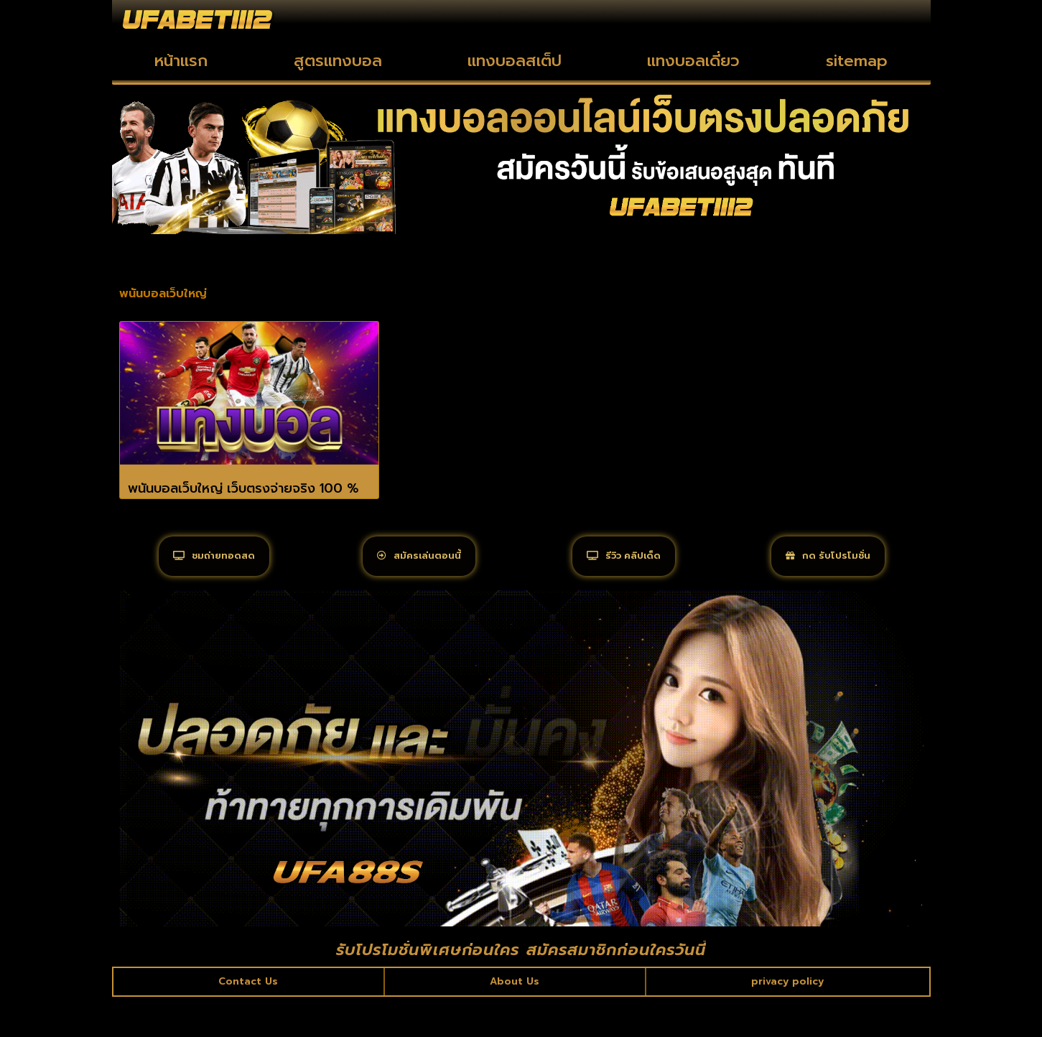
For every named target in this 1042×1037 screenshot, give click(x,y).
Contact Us (248, 1018)
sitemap (857, 61)
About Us (513, 1018)
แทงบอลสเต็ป (514, 61)
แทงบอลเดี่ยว (693, 61)
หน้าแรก (181, 61)
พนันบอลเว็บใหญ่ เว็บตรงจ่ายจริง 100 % (243, 488)
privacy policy (786, 1018)
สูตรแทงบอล (338, 61)
